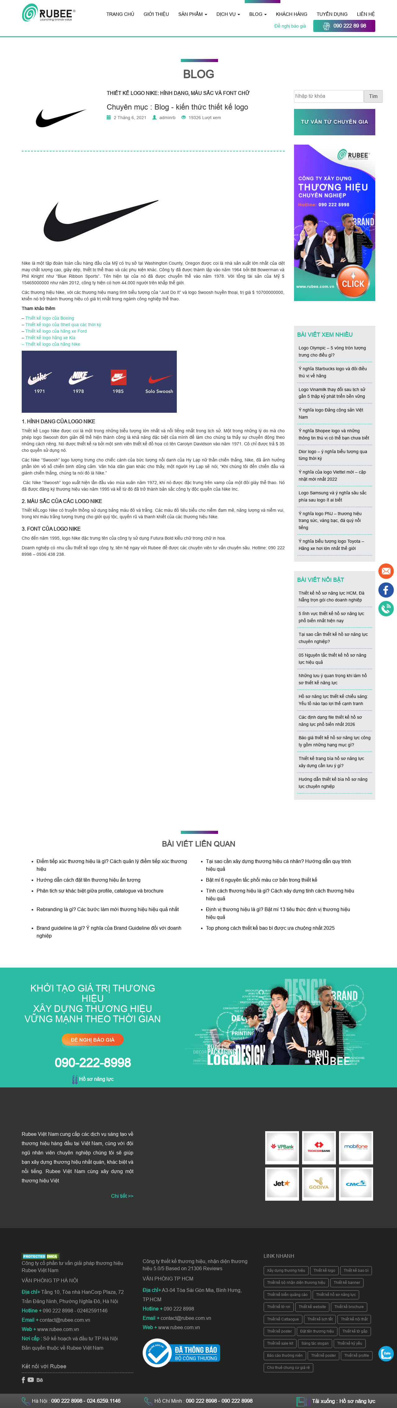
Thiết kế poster (279, 1331)
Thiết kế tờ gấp (355, 1331)
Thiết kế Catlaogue (283, 1319)
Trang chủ (120, 14)
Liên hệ (366, 14)
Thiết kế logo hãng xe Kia (50, 337)
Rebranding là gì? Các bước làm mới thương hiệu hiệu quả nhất (108, 909)
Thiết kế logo (324, 1270)
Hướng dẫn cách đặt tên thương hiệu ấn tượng (89, 880)
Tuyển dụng (332, 14)
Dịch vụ (228, 14)
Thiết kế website (312, 1307)
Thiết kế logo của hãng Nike (52, 344)
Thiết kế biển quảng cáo (287, 1295)
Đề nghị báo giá (290, 26)
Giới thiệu (156, 14)
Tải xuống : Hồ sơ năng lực (343, 1401)
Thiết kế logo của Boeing (49, 318)
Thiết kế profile (356, 1355)
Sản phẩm (192, 14)
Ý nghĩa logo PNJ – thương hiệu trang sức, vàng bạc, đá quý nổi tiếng (330, 520)
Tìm (373, 96)
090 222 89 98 (344, 26)
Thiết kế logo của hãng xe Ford (56, 331)
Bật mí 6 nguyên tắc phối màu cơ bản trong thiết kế (261, 880)
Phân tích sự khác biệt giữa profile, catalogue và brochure (100, 890)
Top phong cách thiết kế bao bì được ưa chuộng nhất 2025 (271, 928)
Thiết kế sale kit (280, 1343)
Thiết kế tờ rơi (278, 1307)
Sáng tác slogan (315, 1343)
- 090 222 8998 (235, 1401)
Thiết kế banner (347, 1282)
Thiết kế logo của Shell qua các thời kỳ (63, 324)
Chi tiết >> (122, 1196)
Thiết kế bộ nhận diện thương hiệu (296, 1282)
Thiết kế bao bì (356, 1270)
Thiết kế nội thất (354, 1319)
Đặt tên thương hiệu (317, 1331)
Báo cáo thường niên (285, 1355)
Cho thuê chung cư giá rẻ (288, 1367)
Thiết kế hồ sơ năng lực (336, 1295)
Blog (258, 14)
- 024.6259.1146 (101, 1401)
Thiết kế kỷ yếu (349, 1343)
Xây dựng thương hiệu (286, 1270)
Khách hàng (291, 14)
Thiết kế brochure (349, 1307)
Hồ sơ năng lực (93, 1079)
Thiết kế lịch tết (319, 1319)
